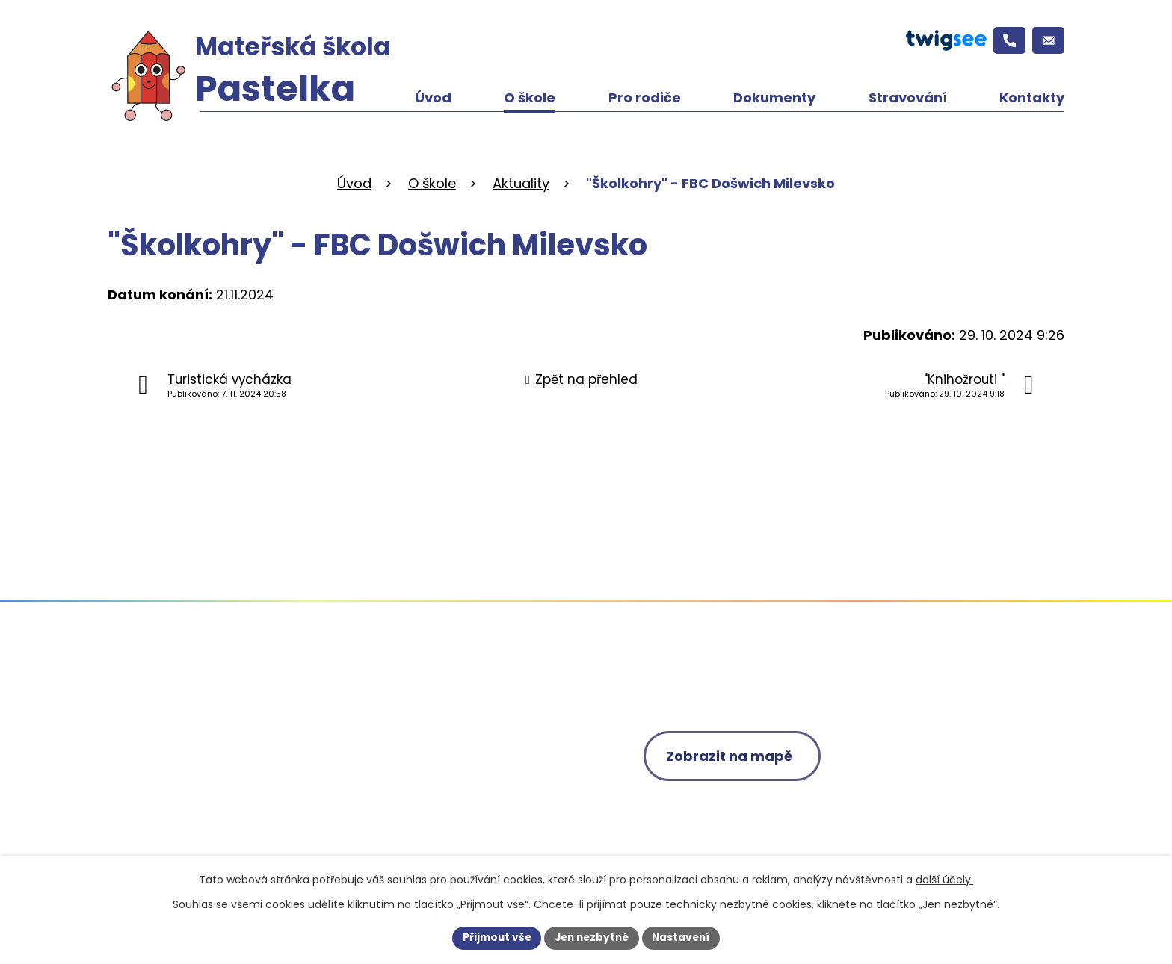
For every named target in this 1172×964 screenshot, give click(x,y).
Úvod (433, 97)
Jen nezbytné (591, 937)
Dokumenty (774, 97)
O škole (529, 97)
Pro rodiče (644, 97)
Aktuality (521, 183)
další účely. (944, 878)
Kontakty (1031, 97)
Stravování (908, 97)
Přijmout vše (492, 937)
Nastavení (685, 937)
